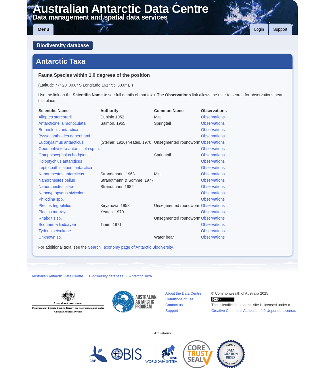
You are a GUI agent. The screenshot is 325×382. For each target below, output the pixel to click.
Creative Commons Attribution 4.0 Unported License (253, 311)
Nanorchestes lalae (56, 186)
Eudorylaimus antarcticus (61, 142)
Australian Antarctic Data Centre (57, 276)
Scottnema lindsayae (57, 224)
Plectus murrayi (52, 212)
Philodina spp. (51, 199)
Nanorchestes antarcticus (61, 174)
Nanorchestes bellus (57, 180)
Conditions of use (179, 299)
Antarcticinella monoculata (62, 123)
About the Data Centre (183, 293)
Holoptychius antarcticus (60, 161)
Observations (213, 117)
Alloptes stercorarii (55, 117)
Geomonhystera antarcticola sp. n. (69, 148)
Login (259, 29)
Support (280, 29)
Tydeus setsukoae (55, 231)
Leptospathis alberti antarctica (65, 167)
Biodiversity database (63, 45)
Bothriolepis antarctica (58, 129)
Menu (43, 29)
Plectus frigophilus (55, 205)
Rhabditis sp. (50, 218)
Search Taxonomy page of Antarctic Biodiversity (130, 247)
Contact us (174, 305)
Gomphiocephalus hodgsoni (64, 155)
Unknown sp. (50, 237)
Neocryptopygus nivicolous (63, 193)
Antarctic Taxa (140, 276)
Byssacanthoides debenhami (64, 136)
